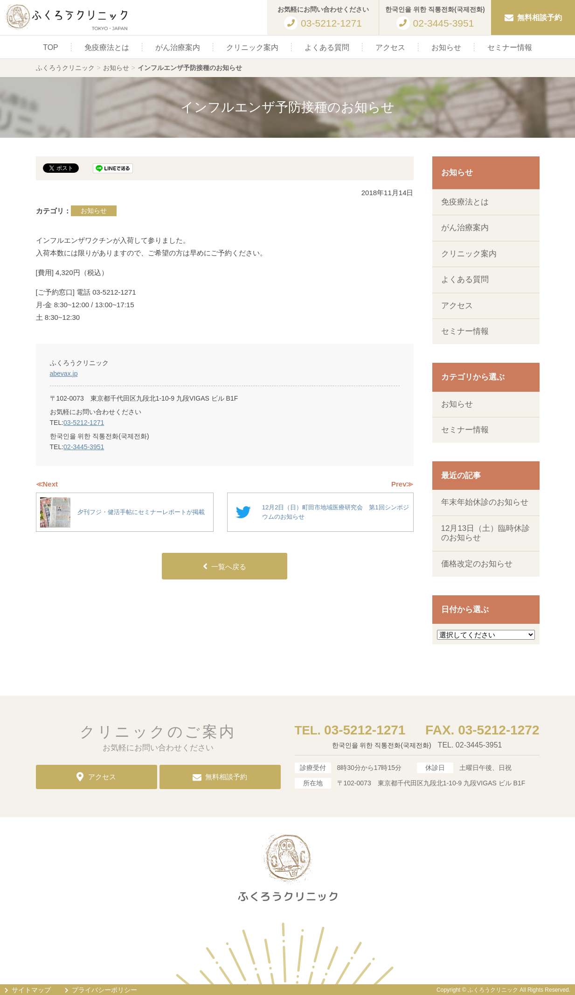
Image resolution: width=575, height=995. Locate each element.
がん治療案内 (177, 47)
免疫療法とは (106, 47)
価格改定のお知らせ (477, 563)
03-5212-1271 (83, 422)
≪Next (47, 484)
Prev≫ (402, 484)
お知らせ (446, 47)
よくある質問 (327, 47)
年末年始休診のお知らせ (484, 502)
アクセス (390, 47)
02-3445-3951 (83, 447)
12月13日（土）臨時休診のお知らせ (485, 533)
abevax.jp (64, 373)
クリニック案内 (252, 47)
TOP (50, 47)
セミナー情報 (509, 47)
